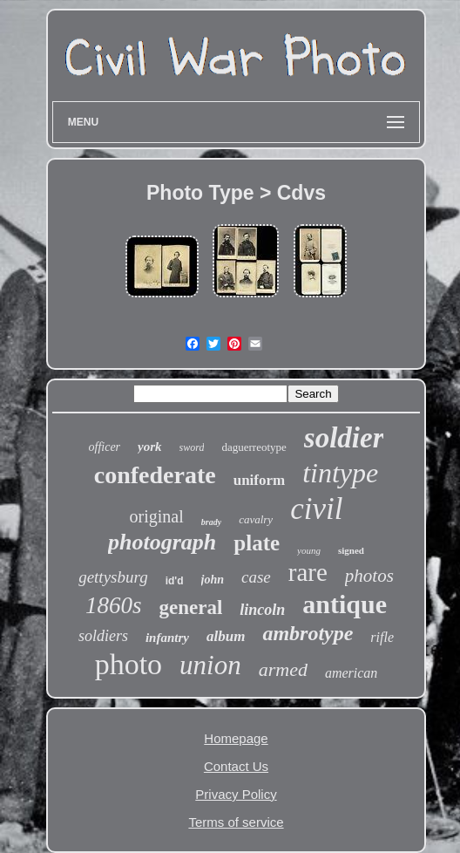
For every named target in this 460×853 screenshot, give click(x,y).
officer (105, 447)
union (210, 665)
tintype (340, 472)
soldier (344, 438)
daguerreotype (253, 447)
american (351, 672)
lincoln (262, 609)
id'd (175, 581)
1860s (113, 605)
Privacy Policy (235, 794)
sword (192, 447)
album (225, 636)
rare (308, 572)
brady (211, 522)
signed (351, 550)
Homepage (235, 738)
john (212, 579)
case (256, 577)
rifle (382, 637)
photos (369, 575)
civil (316, 509)
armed (283, 669)
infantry (167, 638)
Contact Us (236, 766)
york (150, 447)
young (309, 550)
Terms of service (235, 822)
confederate (155, 474)
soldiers (103, 636)
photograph (162, 542)
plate (256, 543)
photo (128, 664)
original (157, 516)
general (190, 607)
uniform (259, 480)
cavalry (256, 519)
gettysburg (113, 577)
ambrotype (307, 633)
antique (344, 604)
